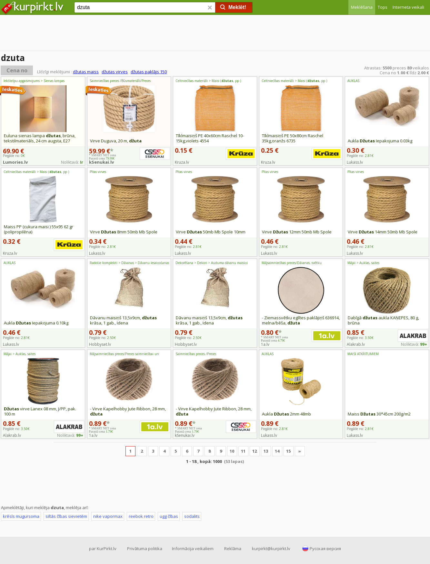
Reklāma (232, 548)
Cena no (16, 70)
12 (254, 451)
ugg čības (169, 516)
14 (277, 451)
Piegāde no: (360, 155)
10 (232, 451)
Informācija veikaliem (193, 548)
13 (266, 451)
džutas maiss (86, 72)
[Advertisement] (215, 33)
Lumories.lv (15, 162)
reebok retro (141, 516)
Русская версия (325, 548)
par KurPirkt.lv (102, 548)
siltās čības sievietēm (66, 516)
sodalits (192, 516)
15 (288, 451)
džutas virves (115, 72)
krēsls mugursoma (21, 516)
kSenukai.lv (101, 162)
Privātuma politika (144, 548)
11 (243, 451)
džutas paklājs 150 (149, 72)
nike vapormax (108, 516)
